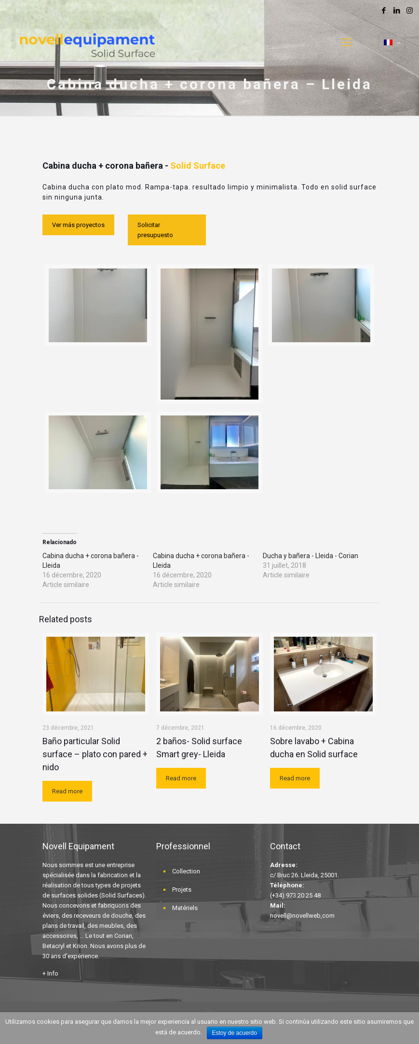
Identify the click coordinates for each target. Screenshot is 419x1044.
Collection (186, 871)
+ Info (50, 973)
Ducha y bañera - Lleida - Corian (310, 556)
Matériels (185, 907)
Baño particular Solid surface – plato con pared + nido (95, 754)
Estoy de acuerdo (234, 1033)
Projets (181, 889)
